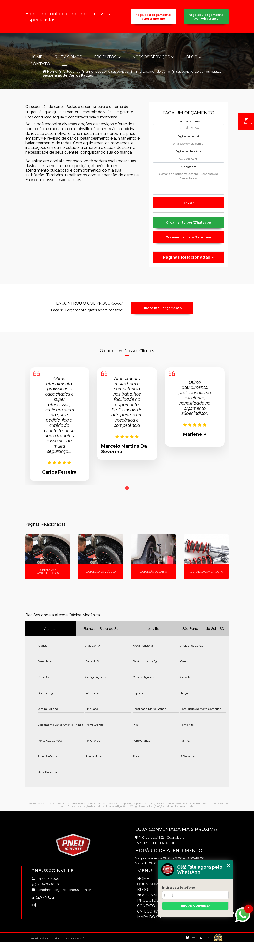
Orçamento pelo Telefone (189, 237)
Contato (40, 64)
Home (36, 57)
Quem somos (68, 57)
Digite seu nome (188, 121)
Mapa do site (150, 917)
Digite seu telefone (188, 151)
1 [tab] (127, 488)
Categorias (71, 71)
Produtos (105, 57)
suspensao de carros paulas (198, 71)
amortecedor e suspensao (107, 71)
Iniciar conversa (195, 906)
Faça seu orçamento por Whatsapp (206, 16)
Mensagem (188, 167)
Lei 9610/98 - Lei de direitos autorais (171, 806)
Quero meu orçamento (162, 308)
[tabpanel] (59, 424)
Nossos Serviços (151, 57)
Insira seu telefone (178, 887)
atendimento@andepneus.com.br (61, 890)
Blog (191, 57)
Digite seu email (189, 136)
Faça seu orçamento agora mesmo (153, 16)
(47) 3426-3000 (45, 879)
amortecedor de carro (152, 71)
